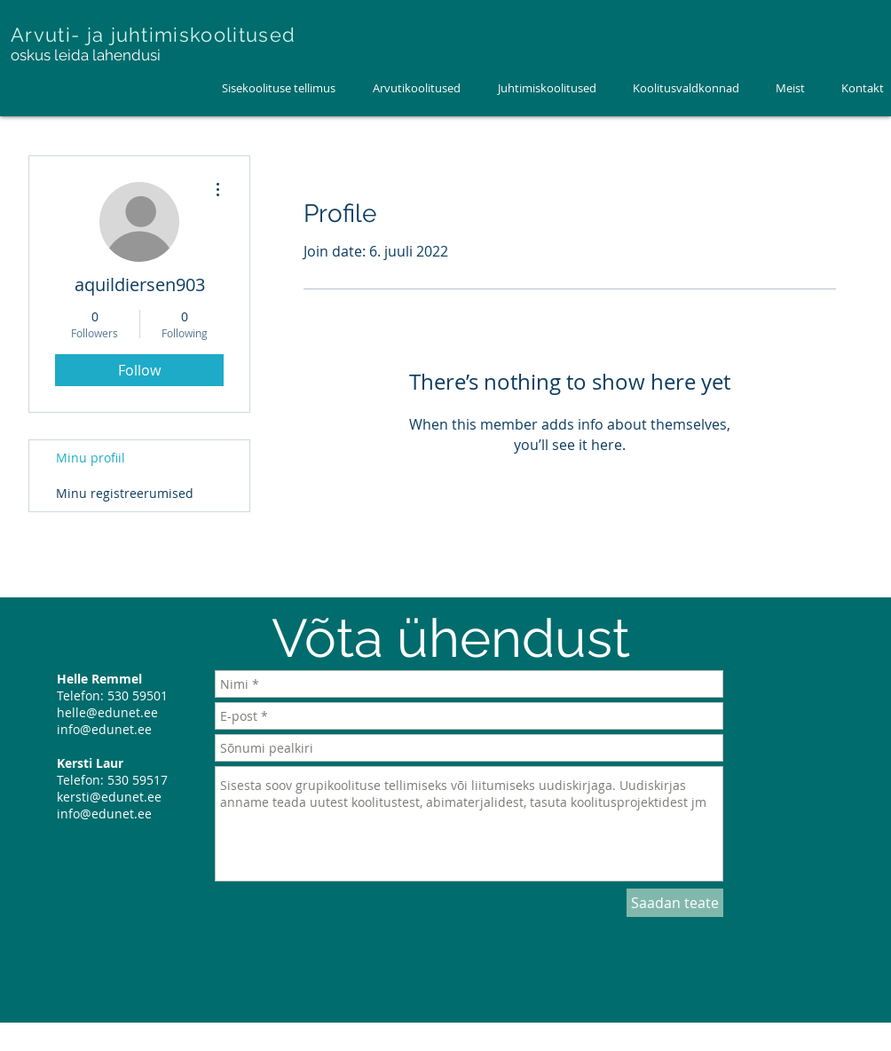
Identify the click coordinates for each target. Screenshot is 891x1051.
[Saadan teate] (675, 903)
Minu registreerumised (124, 493)
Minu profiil (90, 457)
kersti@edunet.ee (109, 796)
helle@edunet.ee (107, 712)
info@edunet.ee (104, 729)
